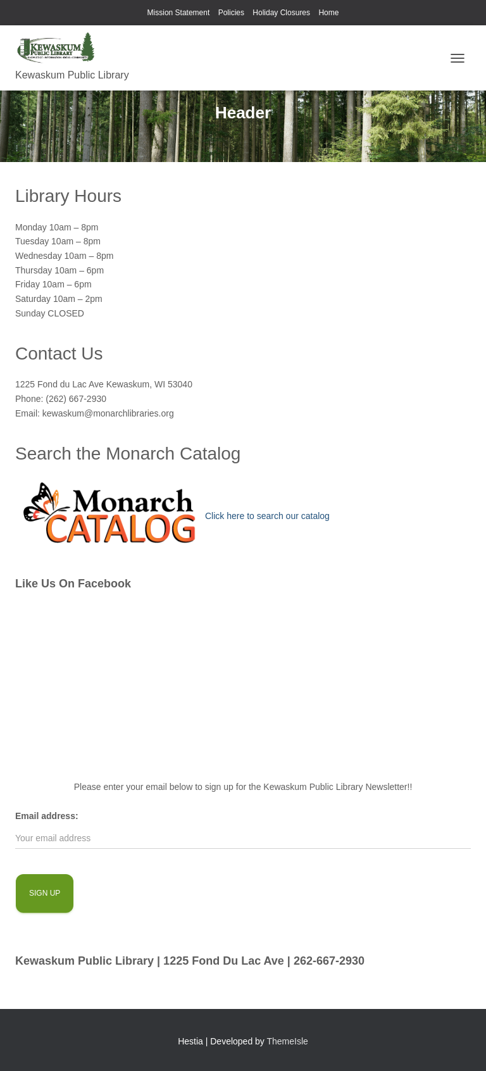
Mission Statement (178, 12)
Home (328, 12)
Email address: (46, 816)
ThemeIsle (287, 1041)
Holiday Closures (281, 12)
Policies (231, 12)
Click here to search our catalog (267, 516)
